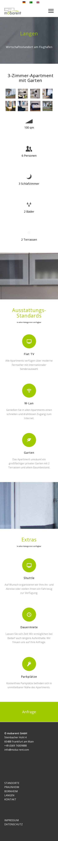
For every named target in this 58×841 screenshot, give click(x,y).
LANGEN (9, 795)
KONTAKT (10, 799)
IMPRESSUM (11, 820)
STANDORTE (11, 783)
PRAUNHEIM (11, 787)
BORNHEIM (11, 791)
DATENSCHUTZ (13, 824)
